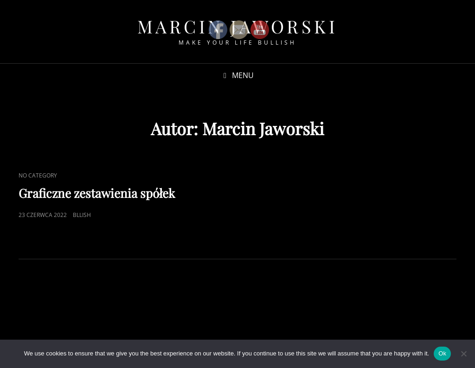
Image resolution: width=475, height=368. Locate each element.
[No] (463, 353)
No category (38, 175)
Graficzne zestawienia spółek (97, 193)
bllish (82, 215)
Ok (442, 353)
